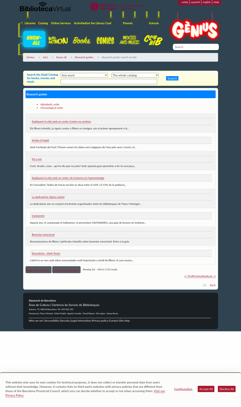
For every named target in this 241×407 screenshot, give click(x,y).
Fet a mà (37, 159)
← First (188, 276)
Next (205, 276)
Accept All (206, 389)
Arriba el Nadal (40, 140)
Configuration (183, 389)
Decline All (227, 389)
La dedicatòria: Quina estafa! (48, 197)
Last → (212, 276)
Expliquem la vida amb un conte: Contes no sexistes (61, 121)
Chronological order (51, 107)
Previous (197, 276)
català (184, 2)
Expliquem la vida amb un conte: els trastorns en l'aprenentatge (68, 177)
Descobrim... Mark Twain (46, 253)
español (195, 2)
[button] (39, 269)
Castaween (38, 215)
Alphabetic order (50, 104)
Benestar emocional (43, 234)
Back (213, 285)
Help (216, 2)
